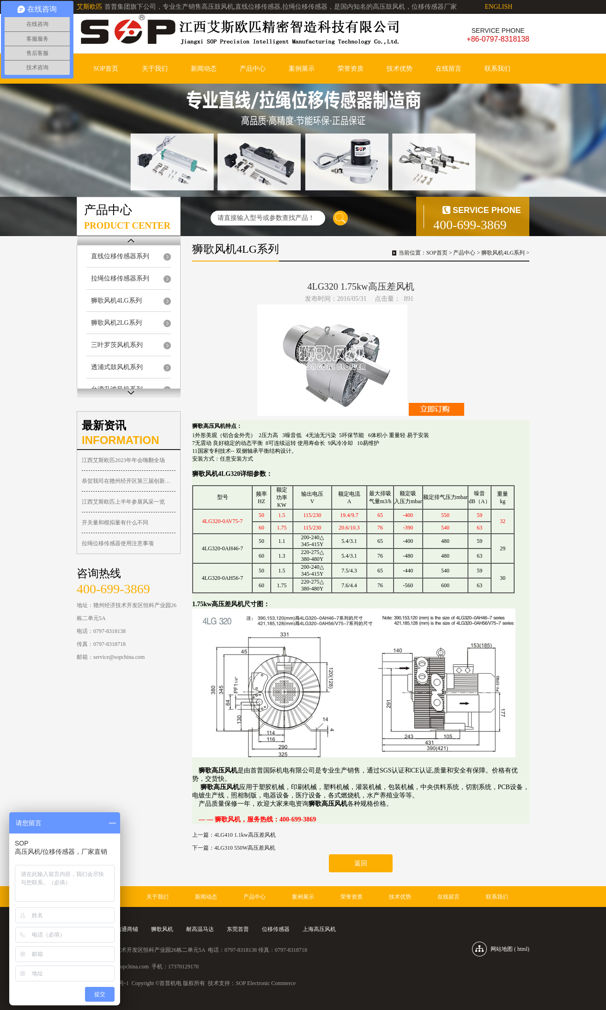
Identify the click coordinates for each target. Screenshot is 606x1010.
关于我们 (155, 68)
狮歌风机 (162, 929)
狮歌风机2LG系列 (116, 322)
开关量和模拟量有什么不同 (115, 522)
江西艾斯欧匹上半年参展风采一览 (123, 502)
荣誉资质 (351, 68)
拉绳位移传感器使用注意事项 (118, 543)
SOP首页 (105, 68)
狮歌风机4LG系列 (116, 300)
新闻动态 (204, 68)
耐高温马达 (200, 929)
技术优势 (399, 68)
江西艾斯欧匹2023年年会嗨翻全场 (123, 460)
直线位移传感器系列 (120, 256)
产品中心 (253, 68)
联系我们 (497, 68)
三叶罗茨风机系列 (117, 344)
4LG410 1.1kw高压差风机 (245, 835)
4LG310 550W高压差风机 (244, 848)
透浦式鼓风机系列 (117, 367)
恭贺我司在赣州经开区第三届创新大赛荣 (129, 481)
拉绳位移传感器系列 (120, 278)
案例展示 (302, 68)
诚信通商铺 (124, 929)
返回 (360, 863)
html (522, 949)
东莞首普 (238, 929)
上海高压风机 (319, 929)
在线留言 (448, 68)
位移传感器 (276, 929)
